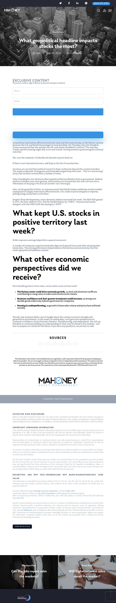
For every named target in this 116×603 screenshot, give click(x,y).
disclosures (28, 510)
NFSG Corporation (48, 493)
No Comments (74, 53)
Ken (38, 53)
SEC (59, 493)
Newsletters (58, 32)
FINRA (68, 491)
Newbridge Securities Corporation (45, 491)
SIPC (73, 491)
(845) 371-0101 (101, 3)
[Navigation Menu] (110, 10)
